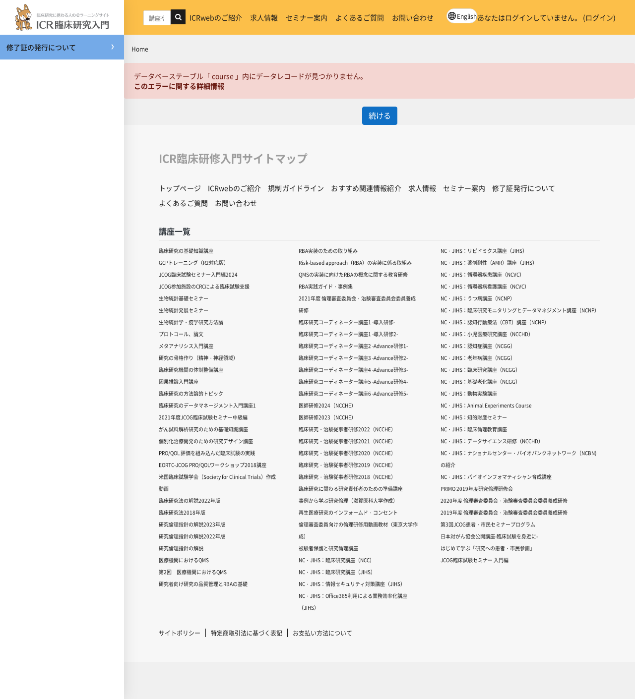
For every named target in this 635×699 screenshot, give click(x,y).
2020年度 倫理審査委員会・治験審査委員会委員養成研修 (504, 500)
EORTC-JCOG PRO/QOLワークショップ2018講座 (212, 464)
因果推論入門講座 (178, 381)
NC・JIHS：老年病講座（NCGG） (478, 357)
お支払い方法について (322, 633)
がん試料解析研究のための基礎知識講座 (203, 429)
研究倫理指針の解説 (181, 548)
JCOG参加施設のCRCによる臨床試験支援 (204, 286)
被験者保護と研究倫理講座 (328, 548)
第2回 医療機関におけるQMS (193, 572)
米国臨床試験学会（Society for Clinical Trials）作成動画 (217, 482)
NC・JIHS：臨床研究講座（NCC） (337, 560)
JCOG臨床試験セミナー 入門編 (474, 560)
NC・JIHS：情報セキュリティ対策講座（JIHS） (352, 583)
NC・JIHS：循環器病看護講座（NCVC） (485, 286)
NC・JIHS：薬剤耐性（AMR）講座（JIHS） (489, 262)
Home (139, 49)
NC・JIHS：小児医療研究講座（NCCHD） (487, 334)
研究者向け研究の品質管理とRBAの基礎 (203, 583)
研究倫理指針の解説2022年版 (192, 536)
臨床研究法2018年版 (182, 512)
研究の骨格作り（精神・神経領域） (198, 357)
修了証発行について (523, 188)
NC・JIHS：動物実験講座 (469, 393)
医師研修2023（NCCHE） (327, 417)
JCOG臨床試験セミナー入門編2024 (198, 274)
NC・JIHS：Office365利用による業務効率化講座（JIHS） (353, 601)
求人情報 (264, 17)
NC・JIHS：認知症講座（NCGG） (478, 346)
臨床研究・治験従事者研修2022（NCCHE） (347, 429)
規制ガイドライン (296, 188)
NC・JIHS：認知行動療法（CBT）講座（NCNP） (495, 322)
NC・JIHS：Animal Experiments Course (486, 405)
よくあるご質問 (359, 17)
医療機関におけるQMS (184, 560)
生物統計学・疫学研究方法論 (191, 322)
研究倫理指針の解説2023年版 (192, 524)
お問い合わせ (413, 17)
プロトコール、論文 (181, 334)
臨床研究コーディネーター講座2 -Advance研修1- (353, 346)
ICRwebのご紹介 (216, 17)
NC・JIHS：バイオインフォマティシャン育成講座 (496, 476)
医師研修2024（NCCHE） (327, 405)
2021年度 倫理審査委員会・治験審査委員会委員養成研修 (357, 304)
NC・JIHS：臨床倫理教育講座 (474, 429)
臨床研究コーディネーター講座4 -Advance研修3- (353, 369)
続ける (380, 115)
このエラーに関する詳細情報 (179, 86)
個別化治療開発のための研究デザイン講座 (206, 441)
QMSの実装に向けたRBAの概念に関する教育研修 (353, 274)
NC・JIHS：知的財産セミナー (474, 417)
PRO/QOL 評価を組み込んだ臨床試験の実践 (207, 453)
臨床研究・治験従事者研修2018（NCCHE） (347, 476)
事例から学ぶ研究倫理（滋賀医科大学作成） (348, 500)
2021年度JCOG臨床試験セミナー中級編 (203, 417)
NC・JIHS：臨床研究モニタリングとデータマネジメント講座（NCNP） (520, 310)
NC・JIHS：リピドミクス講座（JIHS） (484, 250)
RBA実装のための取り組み (328, 250)
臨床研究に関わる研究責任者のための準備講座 (351, 488)
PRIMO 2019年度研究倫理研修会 (477, 488)
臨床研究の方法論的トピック (191, 393)
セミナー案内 (306, 17)
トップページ (180, 188)
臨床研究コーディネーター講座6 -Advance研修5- (353, 393)
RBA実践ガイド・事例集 (326, 286)
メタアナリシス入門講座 (186, 346)
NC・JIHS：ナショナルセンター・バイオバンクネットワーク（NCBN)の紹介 (518, 458)
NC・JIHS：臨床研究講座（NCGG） (480, 369)
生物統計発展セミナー (183, 310)
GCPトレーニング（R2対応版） (194, 262)
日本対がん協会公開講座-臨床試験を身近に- (489, 536)
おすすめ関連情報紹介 (366, 188)
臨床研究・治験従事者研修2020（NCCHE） (347, 453)
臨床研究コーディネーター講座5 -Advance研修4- (353, 381)
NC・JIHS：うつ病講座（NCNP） (478, 298)
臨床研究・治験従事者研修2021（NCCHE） (347, 441)
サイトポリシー (179, 633)
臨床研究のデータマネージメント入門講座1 (207, 405)
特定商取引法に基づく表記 (246, 633)
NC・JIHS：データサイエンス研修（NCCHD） (492, 441)
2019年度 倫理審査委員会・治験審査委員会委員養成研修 (504, 512)
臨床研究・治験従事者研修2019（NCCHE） (347, 464)
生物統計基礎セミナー (183, 298)
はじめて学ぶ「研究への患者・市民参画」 (488, 548)
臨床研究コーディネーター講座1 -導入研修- (347, 322)
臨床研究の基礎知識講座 (186, 250)
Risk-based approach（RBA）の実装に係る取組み (355, 262)
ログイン (599, 17)
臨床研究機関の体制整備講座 (191, 369)
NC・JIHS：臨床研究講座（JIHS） (337, 572)
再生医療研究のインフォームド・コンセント (348, 512)
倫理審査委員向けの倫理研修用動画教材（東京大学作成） (358, 530)
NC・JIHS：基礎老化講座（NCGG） (480, 381)
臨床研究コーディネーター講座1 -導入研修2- (348, 334)
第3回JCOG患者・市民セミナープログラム (488, 524)
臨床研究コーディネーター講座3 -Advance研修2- (353, 357)
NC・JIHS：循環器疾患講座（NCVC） (482, 274)
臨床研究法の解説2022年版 (189, 500)
